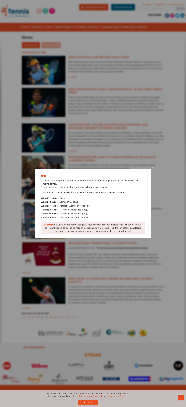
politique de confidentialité (90, 396)
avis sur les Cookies (117, 396)
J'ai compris (88, 402)
